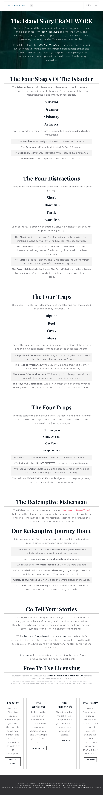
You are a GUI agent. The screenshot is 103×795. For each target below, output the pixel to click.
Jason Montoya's (50, 31)
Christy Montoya (39, 787)
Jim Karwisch (81, 785)
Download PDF (38, 748)
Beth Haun (82, 787)
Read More (90, 759)
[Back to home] (15, 5)
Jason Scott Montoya (43, 785)
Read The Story (12, 761)
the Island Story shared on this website (44, 636)
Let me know (24, 655)
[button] (91, 5)
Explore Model (65, 741)
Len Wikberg (62, 785)
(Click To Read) (47, 45)
